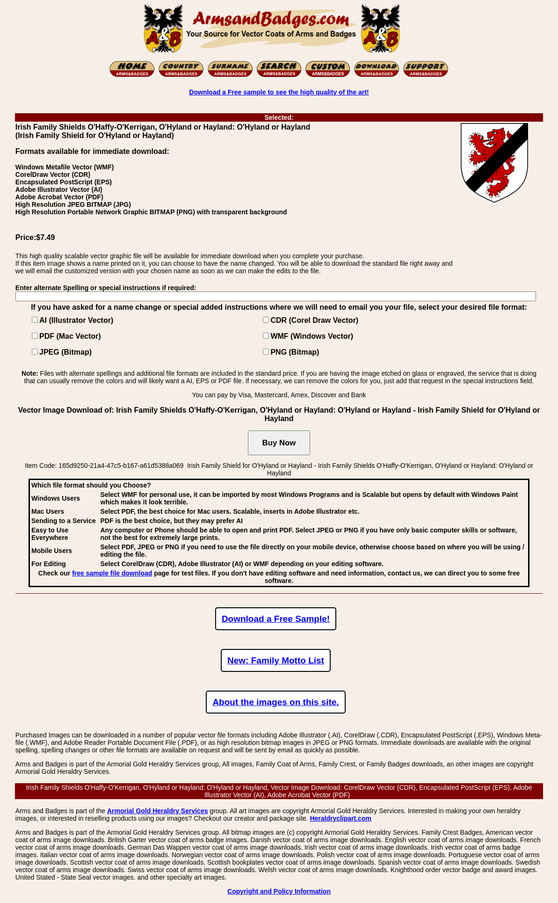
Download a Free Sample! (276, 619)
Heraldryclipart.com (340, 818)
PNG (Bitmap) (294, 352)
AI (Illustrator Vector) (76, 320)
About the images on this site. (275, 702)
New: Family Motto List (275, 660)
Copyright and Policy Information (279, 891)
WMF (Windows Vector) (311, 336)
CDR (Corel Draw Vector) (314, 320)
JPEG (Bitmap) (65, 352)
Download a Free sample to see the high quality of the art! (279, 92)
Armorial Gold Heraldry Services (157, 811)
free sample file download (112, 573)
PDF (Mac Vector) (70, 336)
